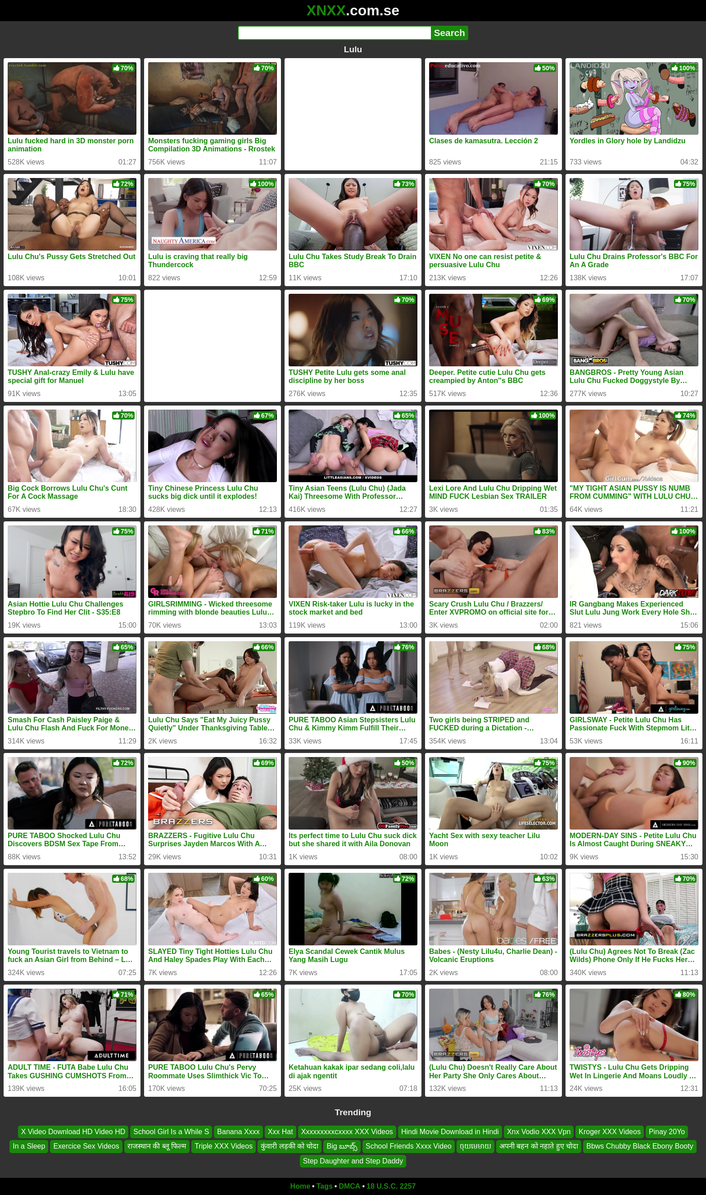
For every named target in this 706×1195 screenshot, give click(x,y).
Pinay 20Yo (667, 1132)
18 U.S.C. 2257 (391, 1186)
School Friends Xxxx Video (409, 1146)
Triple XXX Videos (224, 1146)
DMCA (349, 1186)
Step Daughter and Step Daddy (353, 1161)
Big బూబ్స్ (342, 1146)
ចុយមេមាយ (475, 1146)
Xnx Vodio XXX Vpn (538, 1132)
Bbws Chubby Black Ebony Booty (639, 1146)
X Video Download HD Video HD (73, 1132)
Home (300, 1186)
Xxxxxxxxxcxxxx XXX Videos (347, 1132)
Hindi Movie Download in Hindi (450, 1132)
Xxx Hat (280, 1132)
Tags (325, 1186)
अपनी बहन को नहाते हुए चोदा (538, 1146)
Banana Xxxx (238, 1132)
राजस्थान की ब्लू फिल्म (156, 1146)
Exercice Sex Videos (86, 1146)
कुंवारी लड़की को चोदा (289, 1146)
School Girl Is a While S (171, 1132)
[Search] (334, 33)
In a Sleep (29, 1146)
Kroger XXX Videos (610, 1132)
